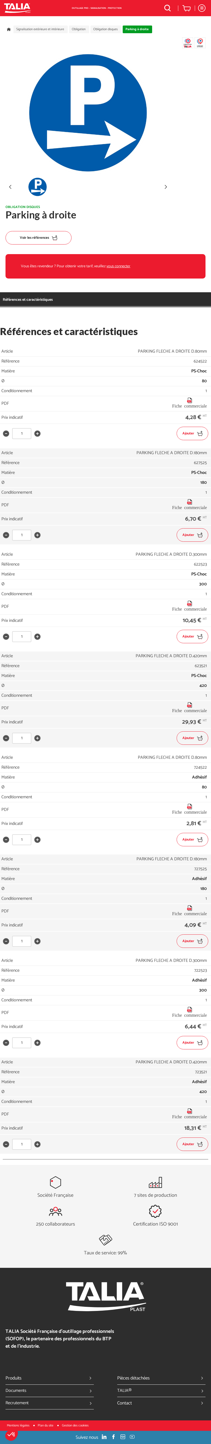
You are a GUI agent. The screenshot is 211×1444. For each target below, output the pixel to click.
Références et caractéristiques (28, 300)
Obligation (79, 29)
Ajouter (192, 433)
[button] (11, 1434)
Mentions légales (18, 1425)
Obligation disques (105, 29)
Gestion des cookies (75, 1425)
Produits (50, 1378)
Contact (161, 1403)
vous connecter (118, 266)
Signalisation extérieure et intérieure (40, 29)
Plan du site (46, 1425)
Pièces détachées (161, 1378)
